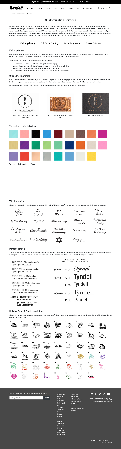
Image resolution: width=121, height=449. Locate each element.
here (66, 35)
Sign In (103, 8)
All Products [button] (30, 8)
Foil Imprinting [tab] (27, 43)
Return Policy (61, 435)
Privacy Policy (61, 432)
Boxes (63, 8)
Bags (55, 8)
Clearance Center (77, 399)
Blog (58, 398)
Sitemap (59, 416)
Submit (47, 398)
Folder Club (75, 403)
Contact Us (60, 401)
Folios (48, 8)
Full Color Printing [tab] (49, 43)
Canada (73, 411)
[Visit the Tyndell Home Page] (16, 8)
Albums (40, 8)
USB (78, 8)
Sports (71, 8)
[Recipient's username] (26, 398)
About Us (60, 396)
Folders (88, 8)
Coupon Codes (76, 401)
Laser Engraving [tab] (72, 43)
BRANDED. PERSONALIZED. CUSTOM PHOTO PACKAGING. (60, 2)
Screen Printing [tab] (93, 43)
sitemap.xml (108, 442)
